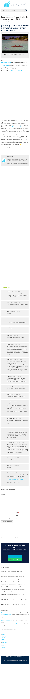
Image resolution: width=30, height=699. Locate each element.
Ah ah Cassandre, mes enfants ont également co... (15, 604)
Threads (3, 637)
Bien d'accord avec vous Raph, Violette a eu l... (16, 576)
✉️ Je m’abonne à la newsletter (15, 556)
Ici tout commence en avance (6, 615)
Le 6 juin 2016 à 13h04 (16, 401)
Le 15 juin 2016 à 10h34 (14, 472)
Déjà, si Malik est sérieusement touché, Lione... (18, 599)
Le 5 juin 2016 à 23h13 (16, 394)
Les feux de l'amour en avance (6, 620)
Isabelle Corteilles (4, 21)
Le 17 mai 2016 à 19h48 (17, 327)
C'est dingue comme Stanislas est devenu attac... (14, 581)
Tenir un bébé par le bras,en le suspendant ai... (14, 601)
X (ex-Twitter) (4, 633)
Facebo (3, 634)
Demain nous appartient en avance (7, 612)
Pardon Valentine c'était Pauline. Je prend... (15, 571)
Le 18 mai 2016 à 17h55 (15, 344)
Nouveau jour (3, 623)
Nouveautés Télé (3, 15)
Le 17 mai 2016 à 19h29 (16, 318)
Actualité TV (9, 15)
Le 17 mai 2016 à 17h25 (15, 291)
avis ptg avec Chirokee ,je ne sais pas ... (13, 606)
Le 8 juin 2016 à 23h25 (19, 442)
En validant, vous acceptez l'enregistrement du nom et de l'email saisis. (13, 518)
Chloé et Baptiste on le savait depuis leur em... (15, 586)
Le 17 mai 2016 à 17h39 (15, 302)
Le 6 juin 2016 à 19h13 (19, 418)
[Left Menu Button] (1, 4)
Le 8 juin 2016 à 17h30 (15, 429)
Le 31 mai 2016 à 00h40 (16, 376)
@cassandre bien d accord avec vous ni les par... (16, 589)
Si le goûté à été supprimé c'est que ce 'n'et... (15, 594)
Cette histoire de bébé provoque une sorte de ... (15, 591)
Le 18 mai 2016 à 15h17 (14, 335)
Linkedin (3, 645)
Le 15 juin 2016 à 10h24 (14, 465)
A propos (22, 656)
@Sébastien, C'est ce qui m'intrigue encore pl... (16, 584)
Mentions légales (8, 656)
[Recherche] (25, 10)
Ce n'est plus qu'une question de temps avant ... (19, 579)
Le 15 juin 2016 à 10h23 (14, 457)
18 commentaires (19, 21)
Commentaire (3, 497)
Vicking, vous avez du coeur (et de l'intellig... (15, 596)
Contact (14, 656)
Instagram (4, 636)
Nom (17, 512)
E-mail (17, 515)
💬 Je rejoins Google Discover (15, 559)
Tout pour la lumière (13, 623)
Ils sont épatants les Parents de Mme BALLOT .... (15, 574)
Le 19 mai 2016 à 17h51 (17, 359)
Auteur (18, 656)
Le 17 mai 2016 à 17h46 (15, 311)
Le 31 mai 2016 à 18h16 (23, 386)
